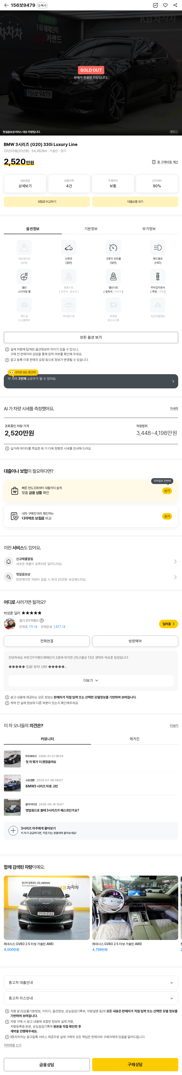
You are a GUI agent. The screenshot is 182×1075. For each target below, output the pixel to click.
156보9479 (29, 5)
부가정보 (149, 229)
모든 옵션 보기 (91, 337)
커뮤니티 (47, 739)
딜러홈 (167, 624)
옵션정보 (33, 229)
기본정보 (91, 229)
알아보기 (91, 491)
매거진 (135, 739)
